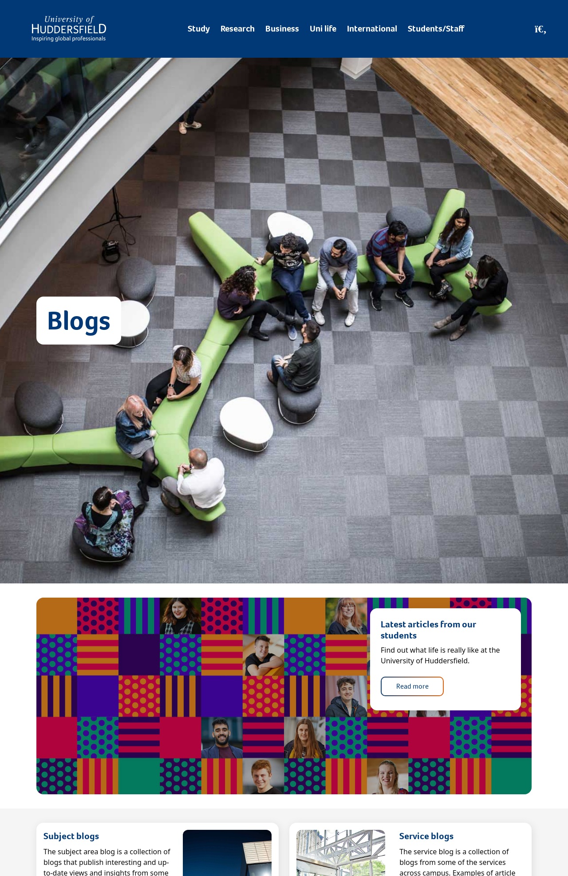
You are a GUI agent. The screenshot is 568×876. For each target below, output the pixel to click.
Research (238, 29)
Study (199, 29)
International (372, 29)
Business (282, 29)
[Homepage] (69, 28)
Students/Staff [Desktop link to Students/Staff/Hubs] (436, 29)
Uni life (323, 29)
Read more (412, 686)
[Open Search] (541, 29)
